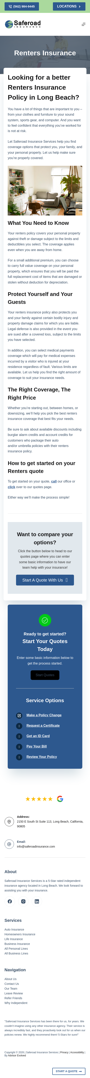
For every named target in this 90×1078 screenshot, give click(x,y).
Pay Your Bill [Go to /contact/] (36, 746)
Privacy (64, 1052)
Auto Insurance (14, 929)
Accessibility (77, 1052)
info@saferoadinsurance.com (36, 846)
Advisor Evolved (17, 1055)
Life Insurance (14, 939)
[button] (45, 580)
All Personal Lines (16, 948)
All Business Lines (16, 953)
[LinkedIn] (37, 901)
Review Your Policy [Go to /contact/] (41, 757)
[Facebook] (10, 901)
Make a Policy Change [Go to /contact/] (43, 715)
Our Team (11, 988)
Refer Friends (13, 998)
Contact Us (12, 983)
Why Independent (16, 1003)
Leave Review (14, 993)
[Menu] (83, 24)
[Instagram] (23, 901)
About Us (11, 979)
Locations (69, 6)
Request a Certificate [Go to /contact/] (43, 725)
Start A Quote (69, 1071)
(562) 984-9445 (22, 6)
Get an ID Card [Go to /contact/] (38, 736)
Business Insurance (17, 944)
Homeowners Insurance (20, 934)
